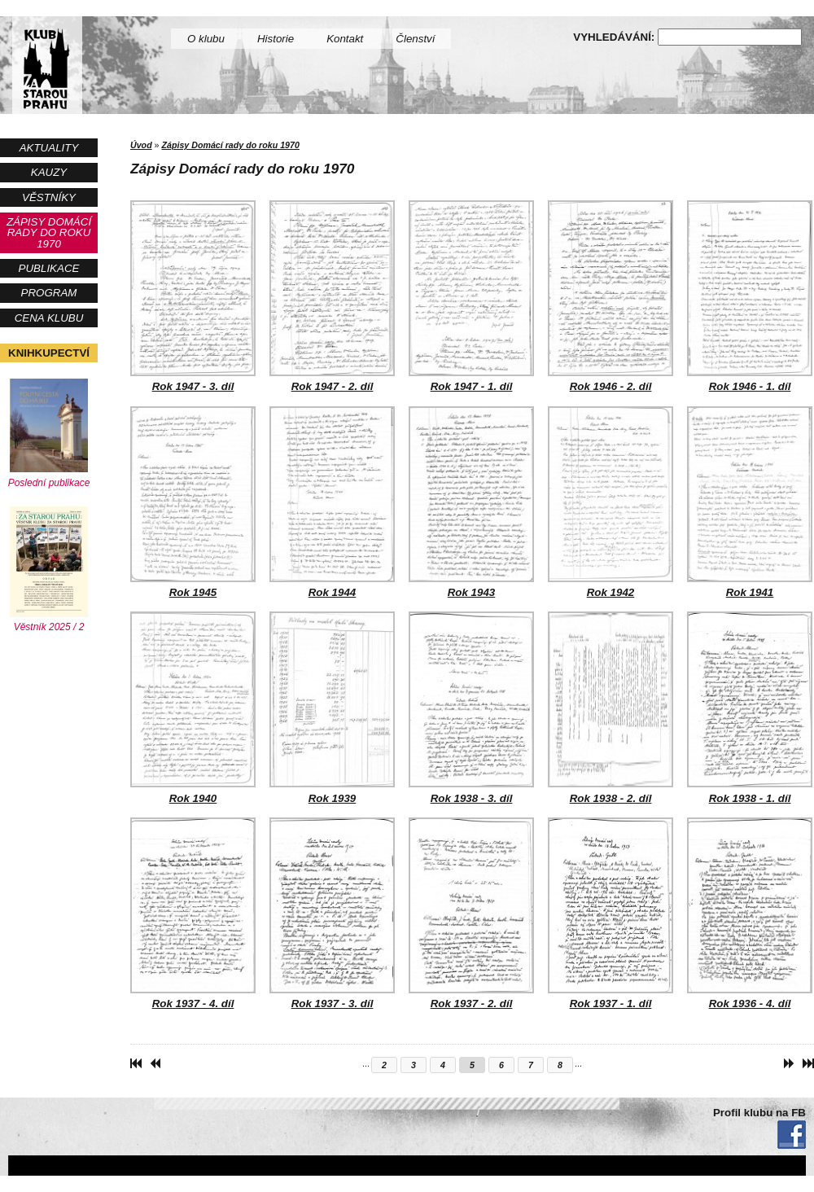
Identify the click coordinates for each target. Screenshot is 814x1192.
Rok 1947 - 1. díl (471, 296)
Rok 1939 (332, 707)
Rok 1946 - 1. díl (749, 296)
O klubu (206, 39)
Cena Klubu (49, 318)
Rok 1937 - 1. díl (610, 913)
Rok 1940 (193, 707)
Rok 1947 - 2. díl (332, 296)
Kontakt (344, 39)
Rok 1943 (471, 502)
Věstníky (49, 197)
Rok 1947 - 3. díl (193, 296)
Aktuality (49, 148)
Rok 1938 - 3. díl (471, 707)
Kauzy (49, 172)
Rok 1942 (610, 502)
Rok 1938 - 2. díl (610, 707)
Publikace (49, 268)
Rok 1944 (332, 502)
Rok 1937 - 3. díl (332, 913)
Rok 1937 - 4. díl (193, 913)
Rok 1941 (749, 502)
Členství (415, 39)
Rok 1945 (193, 502)
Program (49, 293)
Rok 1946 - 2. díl (610, 296)
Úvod (141, 145)
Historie (275, 39)
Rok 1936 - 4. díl (749, 913)
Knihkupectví (49, 353)
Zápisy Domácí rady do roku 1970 (49, 233)
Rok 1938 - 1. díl (749, 707)
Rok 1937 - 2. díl (471, 913)
